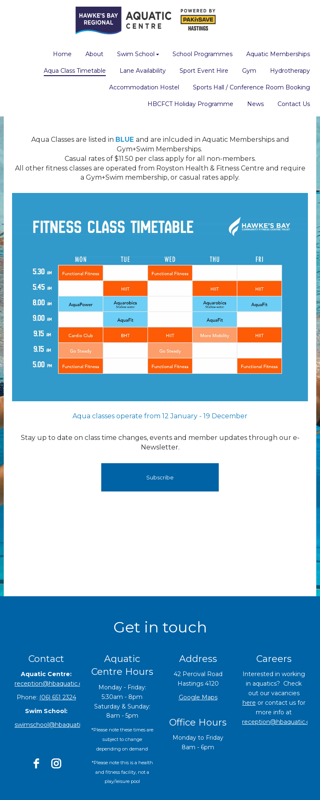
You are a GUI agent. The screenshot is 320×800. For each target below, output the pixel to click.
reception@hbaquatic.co (277, 722)
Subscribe (160, 477)
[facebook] (36, 763)
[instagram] (56, 763)
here (249, 702)
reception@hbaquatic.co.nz (54, 683)
